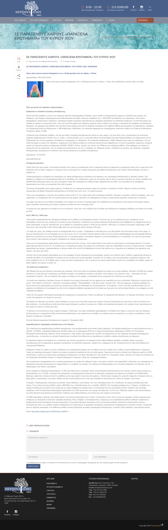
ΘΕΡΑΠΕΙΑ (50, 501)
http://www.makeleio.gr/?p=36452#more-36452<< (50, 411)
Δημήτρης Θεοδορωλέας (49, 61)
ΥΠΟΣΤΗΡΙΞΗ (51, 494)
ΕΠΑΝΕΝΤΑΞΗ (51, 497)
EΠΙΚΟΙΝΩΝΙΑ (51, 508)
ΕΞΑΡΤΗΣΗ (50, 490)
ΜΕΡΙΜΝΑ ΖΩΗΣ (132, 35)
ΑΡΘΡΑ (49, 505)
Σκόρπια (149, 35)
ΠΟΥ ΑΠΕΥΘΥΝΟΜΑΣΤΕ (55, 487)
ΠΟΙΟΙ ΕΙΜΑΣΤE (52, 483)
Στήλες (142, 35)
